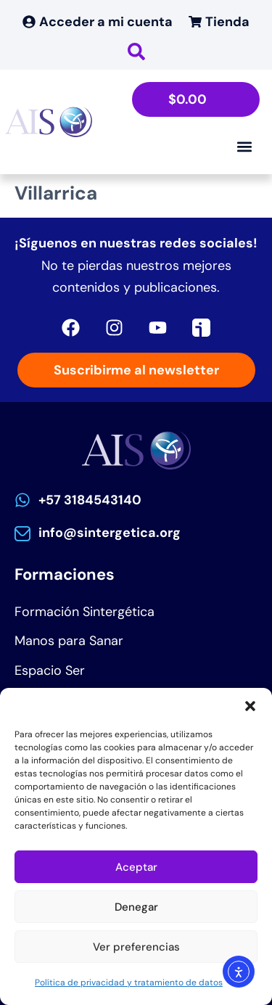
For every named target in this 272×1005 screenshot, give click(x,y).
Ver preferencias (136, 947)
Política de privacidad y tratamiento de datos (129, 982)
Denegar (136, 907)
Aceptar (136, 867)
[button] (250, 706)
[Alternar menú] (244, 146)
